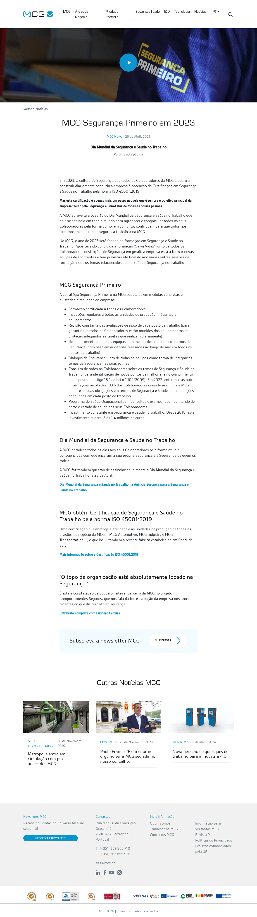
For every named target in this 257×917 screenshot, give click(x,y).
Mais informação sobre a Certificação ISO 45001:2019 (98, 554)
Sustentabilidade (148, 11)
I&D (167, 11)
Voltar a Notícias (35, 109)
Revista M (203, 834)
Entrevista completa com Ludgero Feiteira (89, 613)
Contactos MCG (162, 834)
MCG (67, 11)
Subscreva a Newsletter (51, 838)
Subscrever (167, 640)
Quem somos (160, 823)
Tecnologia (182, 11)
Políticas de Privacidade (213, 840)
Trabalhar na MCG (164, 829)
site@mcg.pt (105, 863)
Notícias (200, 11)
